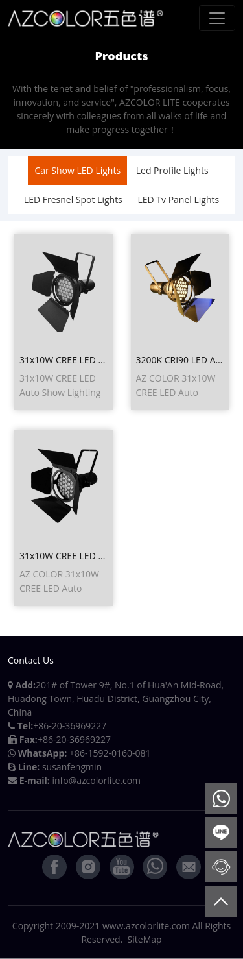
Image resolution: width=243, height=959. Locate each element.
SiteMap (145, 939)
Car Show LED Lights (77, 170)
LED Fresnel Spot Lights (73, 199)
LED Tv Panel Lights (178, 199)
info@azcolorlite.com (96, 780)
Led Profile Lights (172, 170)
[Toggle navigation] (217, 18)
